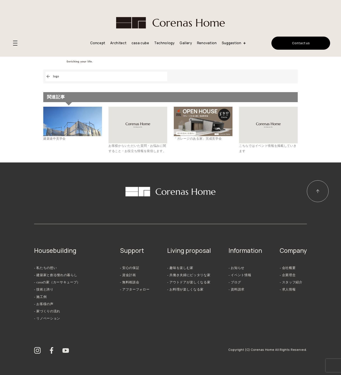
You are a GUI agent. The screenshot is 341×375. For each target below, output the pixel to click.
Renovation (207, 43)
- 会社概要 (288, 268)
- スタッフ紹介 (291, 282)
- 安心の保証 (129, 268)
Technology (164, 43)
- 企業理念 (288, 275)
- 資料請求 (236, 289)
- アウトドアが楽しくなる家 (189, 282)
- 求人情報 (288, 289)
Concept (97, 43)
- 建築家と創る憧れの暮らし (55, 275)
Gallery (186, 43)
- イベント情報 (240, 275)
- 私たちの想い (45, 268)
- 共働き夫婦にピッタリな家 (189, 275)
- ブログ (235, 282)
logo (56, 76)
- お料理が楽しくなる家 (185, 289)
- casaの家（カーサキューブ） (57, 282)
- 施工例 (40, 297)
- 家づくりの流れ (47, 311)
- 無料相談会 (129, 282)
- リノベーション (47, 318)
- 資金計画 (128, 275)
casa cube (140, 43)
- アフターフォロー (135, 289)
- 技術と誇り (43, 289)
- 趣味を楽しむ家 (180, 268)
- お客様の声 (43, 304)
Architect (118, 43)
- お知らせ (236, 268)
